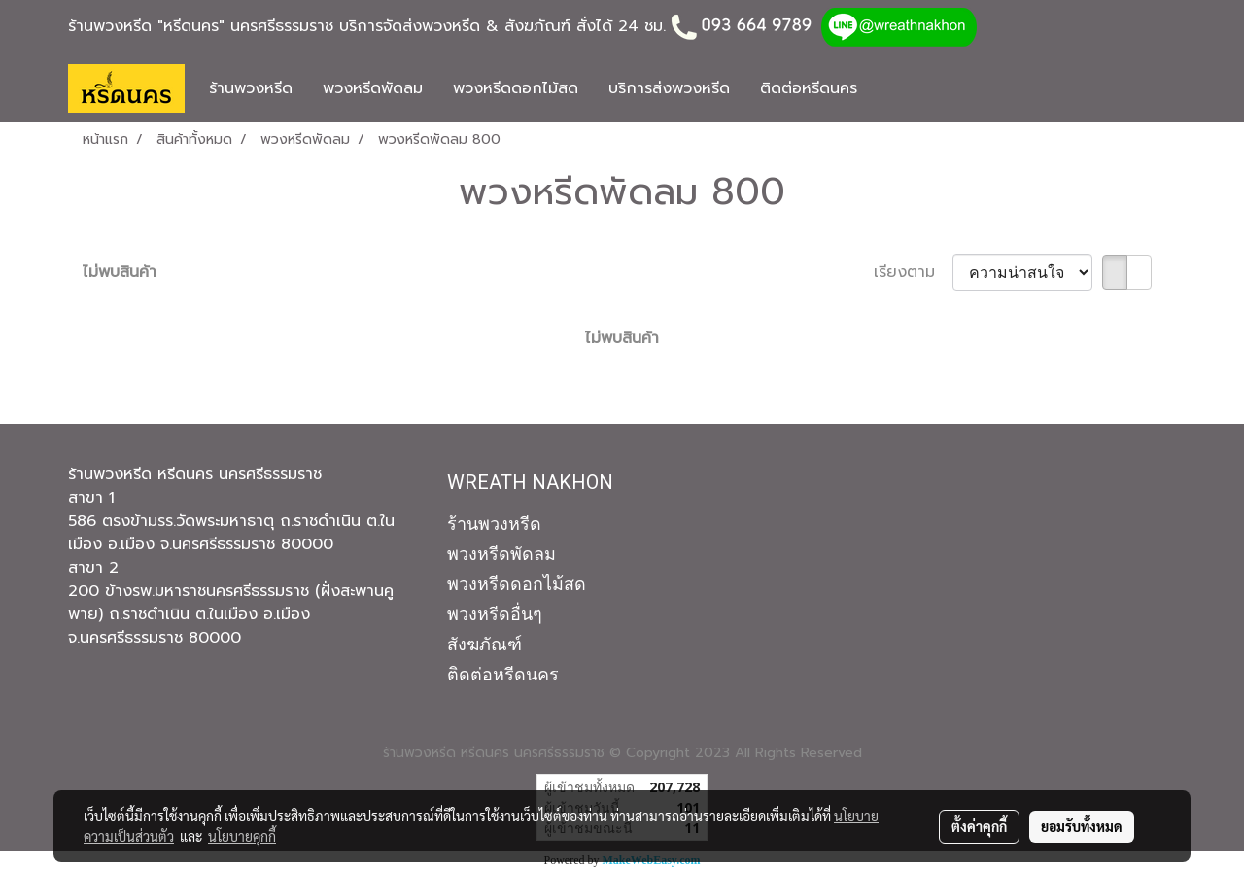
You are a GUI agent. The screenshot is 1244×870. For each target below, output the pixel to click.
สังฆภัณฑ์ (484, 644)
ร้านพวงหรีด (251, 88)
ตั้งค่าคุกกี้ (979, 826)
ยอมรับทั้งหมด (1082, 826)
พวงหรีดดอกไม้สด (515, 88)
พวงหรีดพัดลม (373, 88)
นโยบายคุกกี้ (242, 836)
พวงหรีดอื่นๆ (494, 614)
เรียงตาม (913, 272)
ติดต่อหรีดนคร (808, 88)
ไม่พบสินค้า (119, 272)
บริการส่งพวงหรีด (669, 88)
